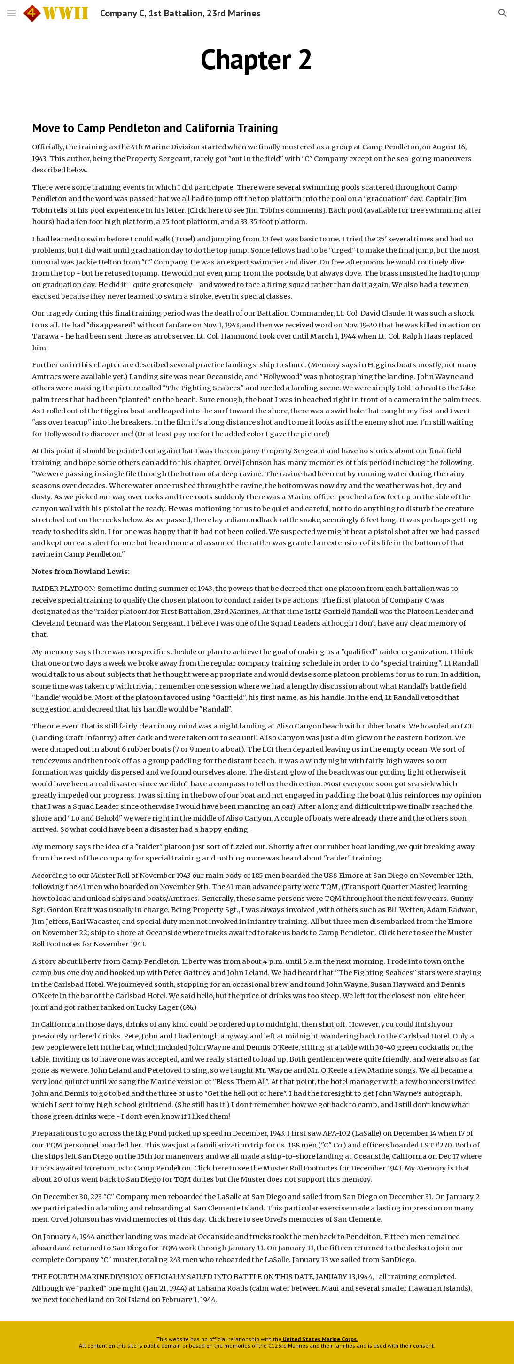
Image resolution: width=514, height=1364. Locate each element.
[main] (257, 58)
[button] (11, 13)
